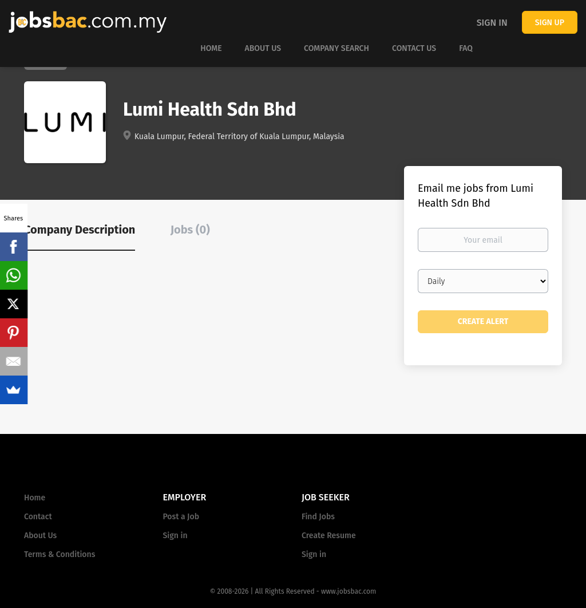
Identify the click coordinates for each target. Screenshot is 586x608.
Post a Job (181, 517)
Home (34, 498)
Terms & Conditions (59, 554)
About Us (40, 535)
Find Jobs (318, 517)
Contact (38, 517)
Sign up (549, 22)
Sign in (492, 22)
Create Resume (329, 535)
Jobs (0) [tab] (190, 229)
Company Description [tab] (79, 229)
